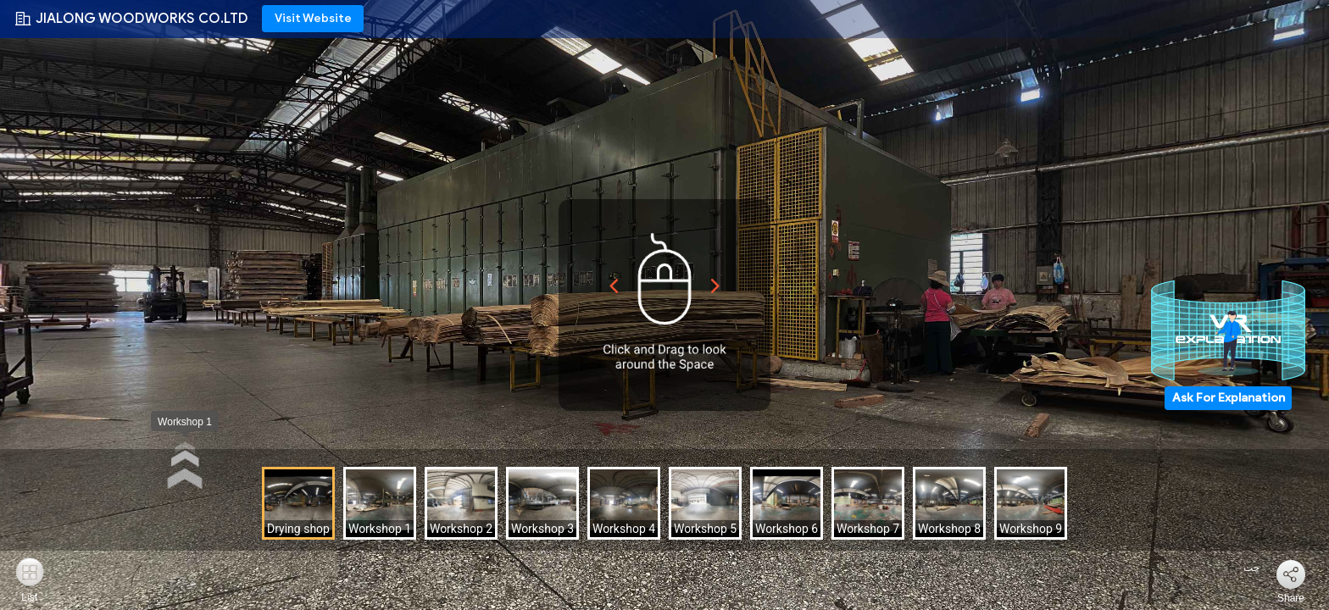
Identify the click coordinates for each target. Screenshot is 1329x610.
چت (1241, 567)
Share (1290, 598)
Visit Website (313, 18)
